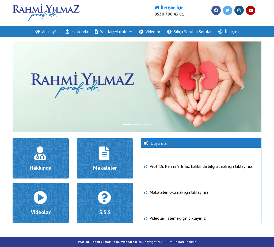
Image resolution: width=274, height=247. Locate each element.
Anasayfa (48, 31)
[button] (31, 86)
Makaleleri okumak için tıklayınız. (179, 202)
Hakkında (77, 31)
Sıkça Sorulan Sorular (189, 31)
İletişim (228, 31)
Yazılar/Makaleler (113, 31)
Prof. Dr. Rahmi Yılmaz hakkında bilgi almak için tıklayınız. (201, 176)
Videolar (149, 31)
